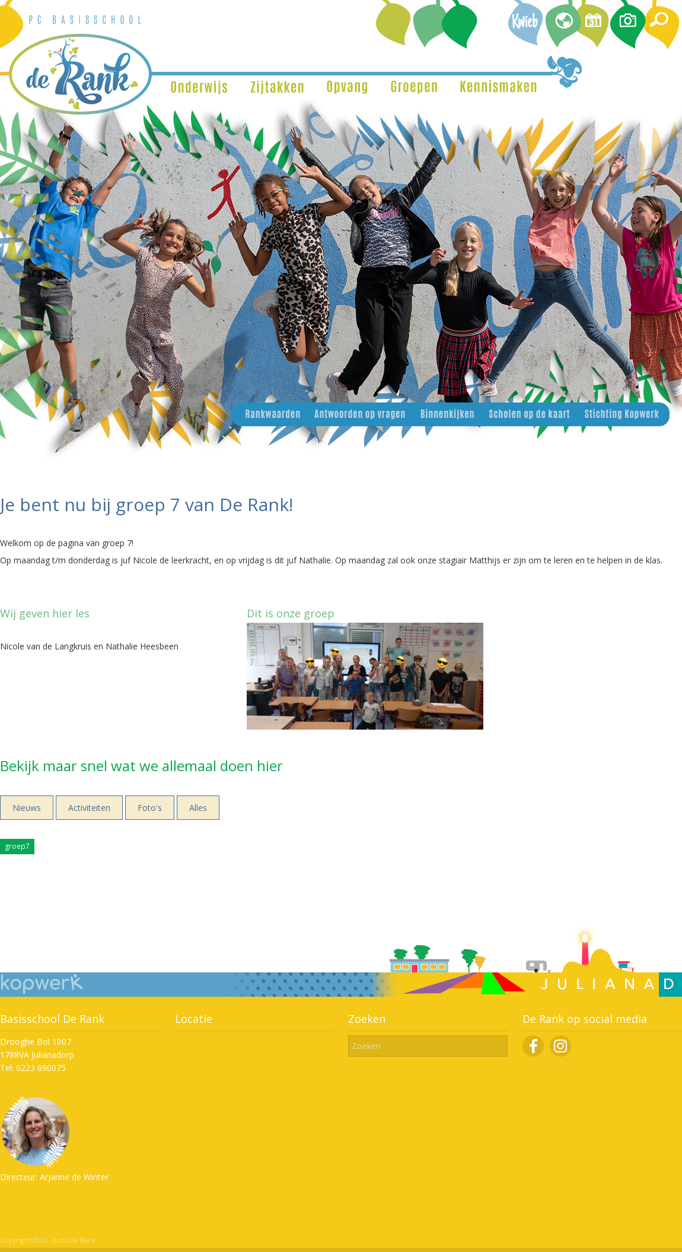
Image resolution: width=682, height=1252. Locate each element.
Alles (198, 807)
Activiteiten (89, 807)
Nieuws (26, 807)
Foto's (150, 807)
